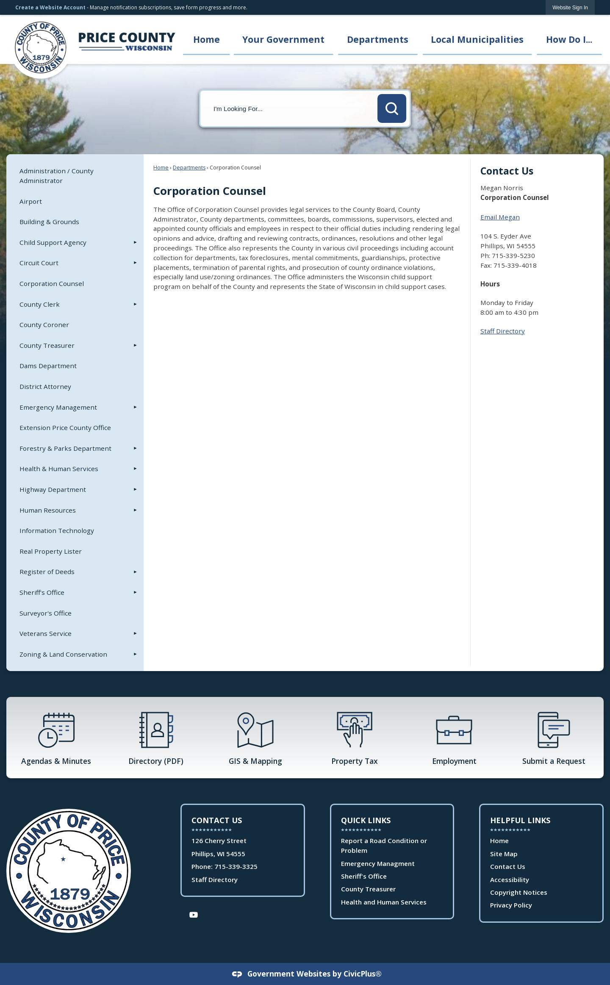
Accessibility (509, 879)
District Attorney (45, 386)
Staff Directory (502, 331)
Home (161, 167)
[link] (570, 7)
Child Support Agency (52, 242)
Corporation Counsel (51, 283)
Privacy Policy (511, 905)
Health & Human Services (58, 468)
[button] (391, 108)
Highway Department (52, 489)
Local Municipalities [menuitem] (477, 39)
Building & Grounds (49, 221)
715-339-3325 (236, 866)
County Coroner (44, 324)
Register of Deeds (47, 571)
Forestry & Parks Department (65, 448)
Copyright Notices (518, 892)
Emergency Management (58, 407)
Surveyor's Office (45, 613)
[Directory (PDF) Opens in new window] (155, 737)
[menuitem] (75, 176)
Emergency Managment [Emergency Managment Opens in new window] (378, 863)
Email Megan (500, 217)
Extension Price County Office (65, 427)
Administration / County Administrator (56, 175)
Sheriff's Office (41, 592)
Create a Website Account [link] (50, 7)
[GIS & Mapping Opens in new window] (255, 737)
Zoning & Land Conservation (63, 654)
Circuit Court (38, 262)
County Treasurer (47, 345)
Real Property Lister (50, 551)
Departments (189, 167)
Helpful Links (520, 820)
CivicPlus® (363, 973)
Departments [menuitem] (377, 39)
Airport (30, 201)
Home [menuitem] (206, 39)
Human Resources (47, 510)
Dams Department (48, 365)
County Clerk (39, 304)
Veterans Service (45, 633)
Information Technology (56, 530)
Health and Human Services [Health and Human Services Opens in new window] (384, 902)
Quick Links (366, 820)
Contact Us (507, 866)
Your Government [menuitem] (283, 39)
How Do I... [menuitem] (569, 39)
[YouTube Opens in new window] (193, 914)
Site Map (504, 853)
